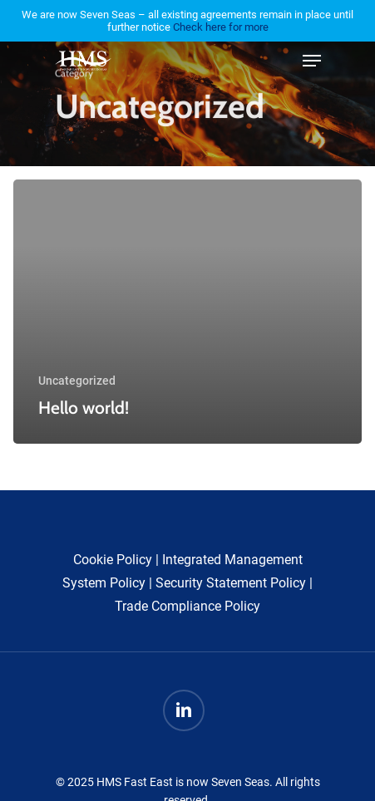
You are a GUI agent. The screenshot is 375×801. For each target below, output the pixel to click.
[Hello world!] (187, 311)
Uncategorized (77, 380)
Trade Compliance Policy (187, 606)
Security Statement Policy (230, 583)
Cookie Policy (112, 560)
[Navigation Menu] (312, 60)
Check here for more (221, 27)
